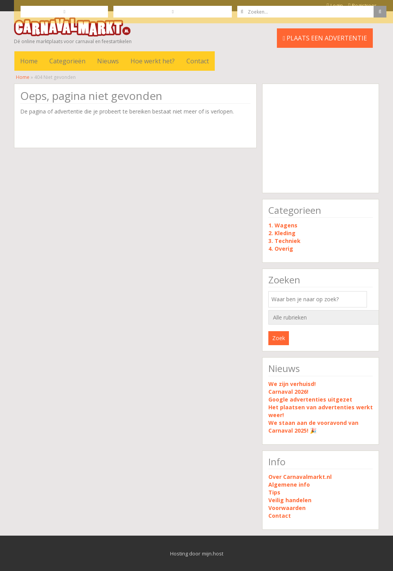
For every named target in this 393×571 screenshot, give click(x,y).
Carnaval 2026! (288, 391)
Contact (197, 61)
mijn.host (212, 553)
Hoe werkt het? (152, 61)
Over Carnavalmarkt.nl (300, 476)
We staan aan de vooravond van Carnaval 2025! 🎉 (313, 426)
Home (29, 61)
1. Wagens (282, 225)
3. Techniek (284, 240)
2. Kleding (282, 233)
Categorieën (67, 61)
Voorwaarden (287, 508)
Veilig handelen (289, 500)
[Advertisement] (320, 138)
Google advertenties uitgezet (310, 399)
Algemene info (289, 484)
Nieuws (108, 61)
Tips (274, 492)
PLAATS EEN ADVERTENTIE (325, 38)
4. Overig (280, 248)
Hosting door (185, 553)
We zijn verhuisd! (292, 384)
